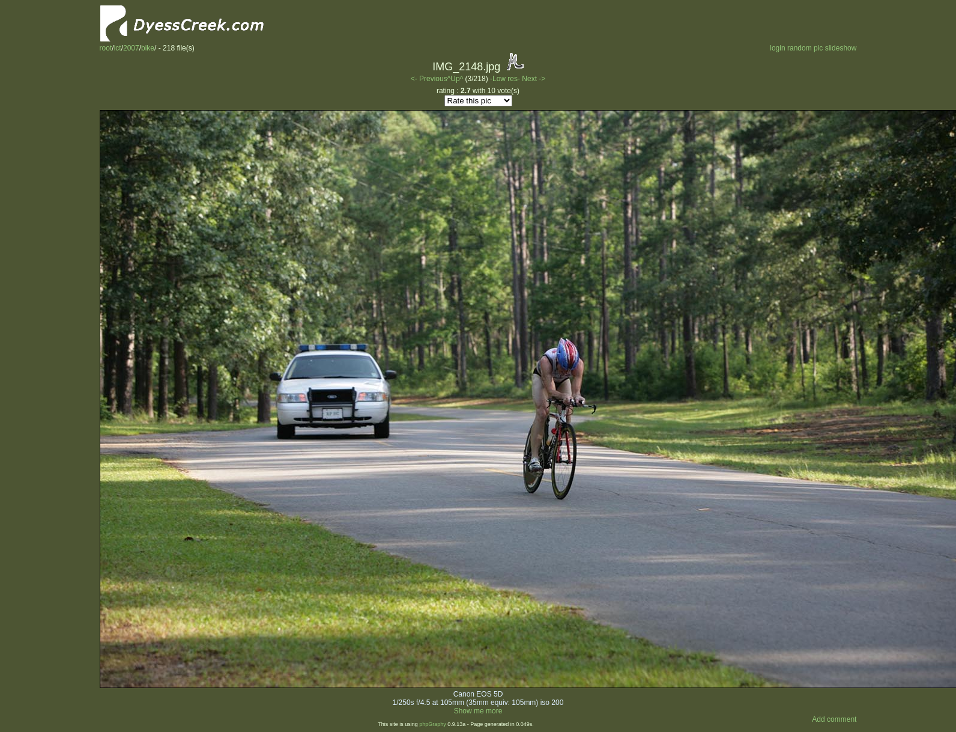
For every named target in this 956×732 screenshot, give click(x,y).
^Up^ (455, 79)
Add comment (834, 719)
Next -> (533, 79)
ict (117, 48)
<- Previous (429, 79)
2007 (131, 48)
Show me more (478, 711)
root (106, 48)
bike (147, 48)
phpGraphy (432, 724)
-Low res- (506, 79)
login (777, 48)
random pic (805, 48)
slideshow (841, 48)
